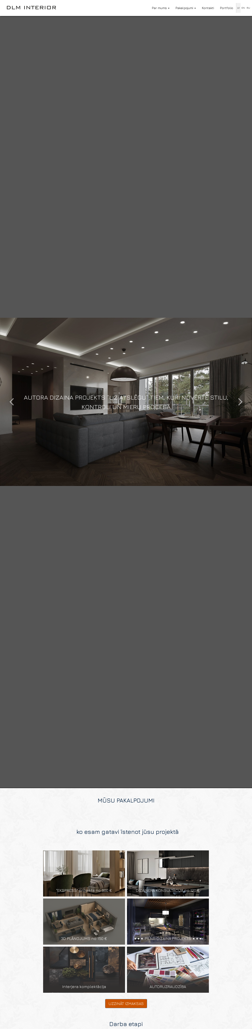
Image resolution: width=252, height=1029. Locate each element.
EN (243, 7)
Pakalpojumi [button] (185, 8)
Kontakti (208, 8)
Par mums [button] (161, 8)
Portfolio (226, 8)
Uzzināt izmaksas (126, 1003)
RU (248, 7)
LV (238, 7)
